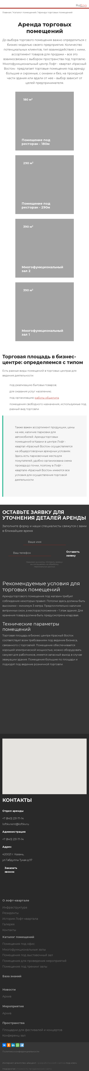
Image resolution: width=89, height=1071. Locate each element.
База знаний (11, 976)
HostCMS (7, 894)
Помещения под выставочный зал (27, 955)
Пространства (13, 1023)
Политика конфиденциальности (20, 1051)
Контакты (9, 930)
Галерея (8, 924)
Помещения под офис (18, 944)
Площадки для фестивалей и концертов (32, 1030)
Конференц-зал (14, 1035)
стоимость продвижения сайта (34, 1069)
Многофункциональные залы (24, 949)
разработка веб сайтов (51, 1063)
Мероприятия (13, 1006)
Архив (6, 996)
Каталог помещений (24, 12)
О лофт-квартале (15, 900)
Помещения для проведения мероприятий (34, 961)
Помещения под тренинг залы (24, 966)
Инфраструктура (14, 907)
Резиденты (10, 913)
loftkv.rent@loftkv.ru (15, 824)
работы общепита (47, 397)
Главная (6, 12)
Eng (84, 5)
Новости (9, 989)
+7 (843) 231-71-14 (13, 818)
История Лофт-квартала (20, 919)
